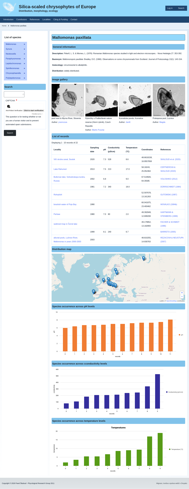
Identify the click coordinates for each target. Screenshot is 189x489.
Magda (162, 122)
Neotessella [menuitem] (15, 54)
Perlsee (57, 214)
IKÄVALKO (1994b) (168, 204)
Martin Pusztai (98, 130)
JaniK (128, 122)
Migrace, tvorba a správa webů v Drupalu (171, 483)
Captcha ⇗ (37, 114)
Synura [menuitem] (15, 49)
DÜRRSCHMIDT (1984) (170, 187)
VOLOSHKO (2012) (168, 179)
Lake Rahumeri (60, 169)
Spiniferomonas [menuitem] (15, 69)
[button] (116, 272)
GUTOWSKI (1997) (168, 195)
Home (4, 26)
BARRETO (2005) (168, 232)
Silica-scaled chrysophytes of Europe (57, 6)
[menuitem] (170, 8)
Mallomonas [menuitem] (15, 45)
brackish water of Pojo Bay (65, 204)
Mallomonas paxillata (71, 37)
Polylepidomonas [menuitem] (15, 78)
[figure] (118, 335)
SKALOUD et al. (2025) (170, 159)
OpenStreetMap (171, 301)
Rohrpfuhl (58, 195)
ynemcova (62, 122)
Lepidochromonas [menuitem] (15, 64)
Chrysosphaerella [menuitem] (15, 74)
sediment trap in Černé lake (65, 224)
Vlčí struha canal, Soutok (64, 159)
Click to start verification (33, 110)
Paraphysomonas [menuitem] (15, 59)
